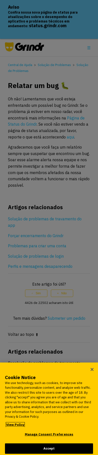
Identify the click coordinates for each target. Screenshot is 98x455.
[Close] (92, 370)
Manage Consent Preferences (49, 436)
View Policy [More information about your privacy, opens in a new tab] (15, 426)
